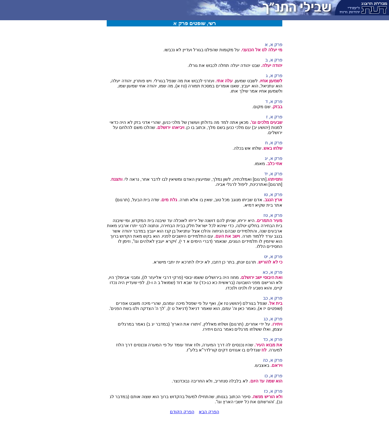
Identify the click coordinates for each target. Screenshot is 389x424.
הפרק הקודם (182, 411)
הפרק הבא (209, 411)
